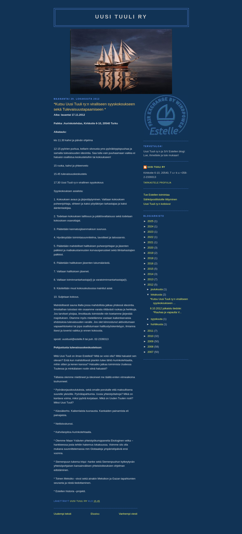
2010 (151, 336)
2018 (151, 258)
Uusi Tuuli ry (121, 17)
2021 (151, 242)
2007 (151, 351)
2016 (151, 263)
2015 (151, 268)
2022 (151, 237)
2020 (151, 247)
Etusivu (95, 513)
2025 (151, 221)
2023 (151, 231)
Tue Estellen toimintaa (157, 194)
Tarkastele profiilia (157, 183)
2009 (151, 341)
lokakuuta (157, 294)
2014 (151, 274)
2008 (151, 346)
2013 (151, 279)
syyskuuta (157, 318)
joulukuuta (157, 289)
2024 (151, 226)
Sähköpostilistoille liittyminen (160, 199)
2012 (151, 284)
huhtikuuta (157, 324)
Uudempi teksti (62, 513)
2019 (151, 252)
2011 (151, 330)
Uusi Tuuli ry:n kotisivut (157, 203)
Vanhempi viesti (128, 513)
